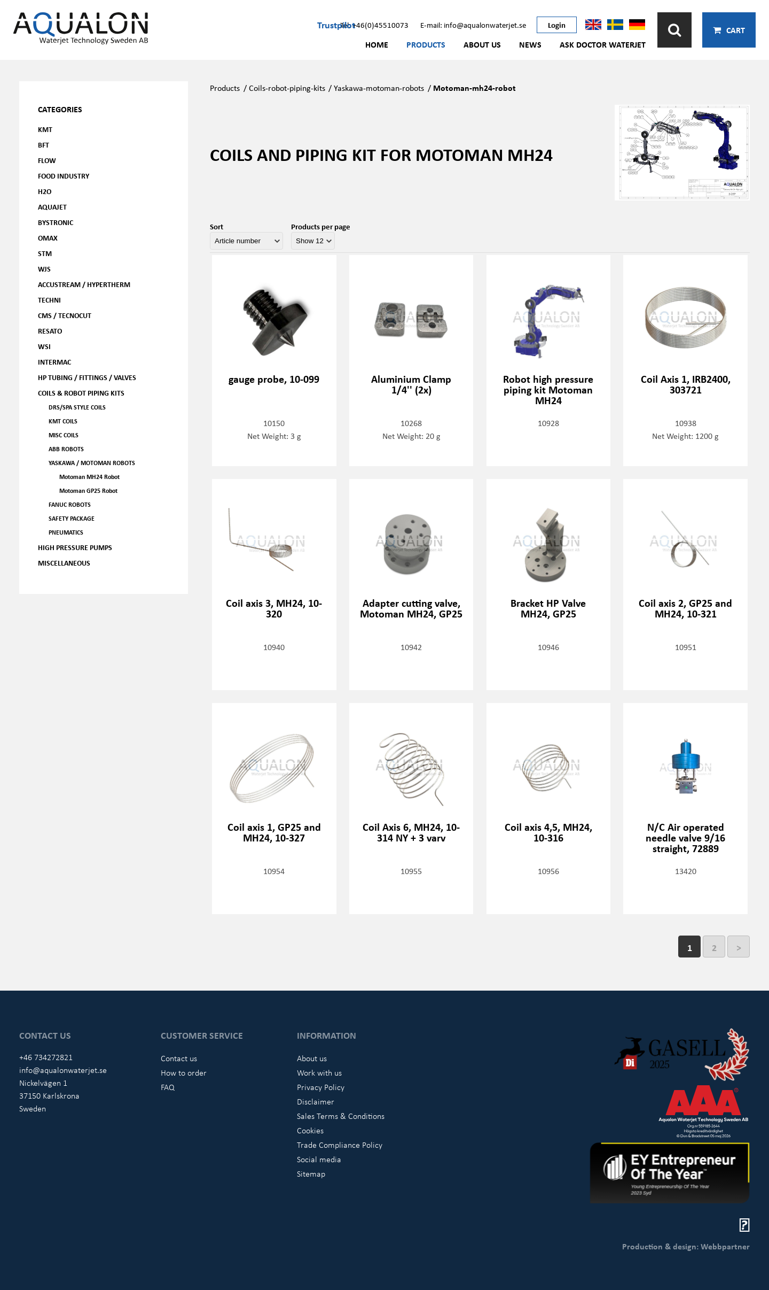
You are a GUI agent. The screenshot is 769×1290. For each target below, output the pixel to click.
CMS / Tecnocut (64, 315)
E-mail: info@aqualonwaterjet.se (473, 24)
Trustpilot (336, 24)
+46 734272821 (46, 1057)
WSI (44, 346)
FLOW (47, 160)
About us (482, 44)
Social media (319, 1159)
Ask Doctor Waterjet (603, 44)
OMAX (48, 238)
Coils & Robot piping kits (81, 393)
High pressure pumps (75, 547)
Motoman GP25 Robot (88, 490)
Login (557, 24)
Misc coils (64, 435)
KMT (45, 129)
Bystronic (55, 222)
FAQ (168, 1087)
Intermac (54, 362)
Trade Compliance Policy (339, 1144)
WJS (44, 269)
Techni (49, 300)
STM (45, 253)
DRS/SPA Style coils (77, 407)
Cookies (310, 1130)
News (530, 44)
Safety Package (72, 518)
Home (376, 44)
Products (425, 44)
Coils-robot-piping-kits (287, 88)
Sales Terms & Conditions (340, 1116)
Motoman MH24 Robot (89, 477)
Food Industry (63, 176)
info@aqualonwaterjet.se (63, 1070)
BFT (43, 145)
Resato (50, 331)
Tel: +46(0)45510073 (374, 24)
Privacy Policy (320, 1087)
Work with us (319, 1072)
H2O (44, 191)
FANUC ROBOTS (70, 504)
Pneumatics (66, 532)
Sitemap (311, 1173)
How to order (184, 1072)
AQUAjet (52, 207)
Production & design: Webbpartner (686, 1246)
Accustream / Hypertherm (84, 284)
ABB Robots (66, 449)
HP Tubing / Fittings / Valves (87, 377)
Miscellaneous (64, 563)
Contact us (179, 1058)
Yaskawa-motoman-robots (379, 88)
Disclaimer (315, 1101)
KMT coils (63, 421)
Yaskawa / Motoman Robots (92, 463)
